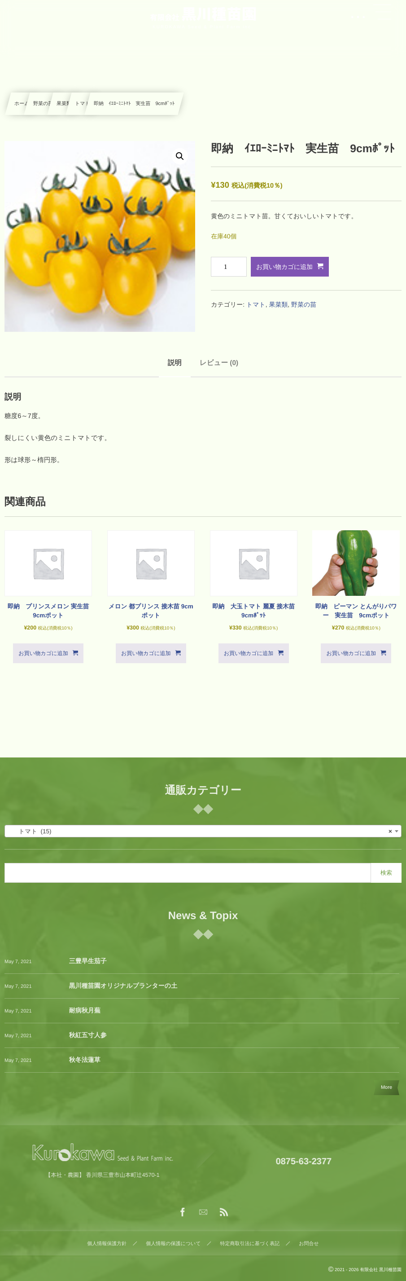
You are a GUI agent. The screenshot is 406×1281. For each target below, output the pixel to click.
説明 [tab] (175, 363)
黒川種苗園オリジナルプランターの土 (123, 991)
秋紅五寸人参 (88, 1041)
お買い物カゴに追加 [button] (43, 653)
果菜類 (64, 103)
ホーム (22, 103)
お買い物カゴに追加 (284, 266)
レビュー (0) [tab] (219, 363)
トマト (82, 103)
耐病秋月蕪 (84, 1016)
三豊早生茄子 (88, 967)
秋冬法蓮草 (84, 1066)
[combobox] (203, 831)
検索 (386, 872)
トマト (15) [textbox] (200, 831)
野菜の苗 (43, 103)
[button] (180, 156)
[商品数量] (229, 267)
